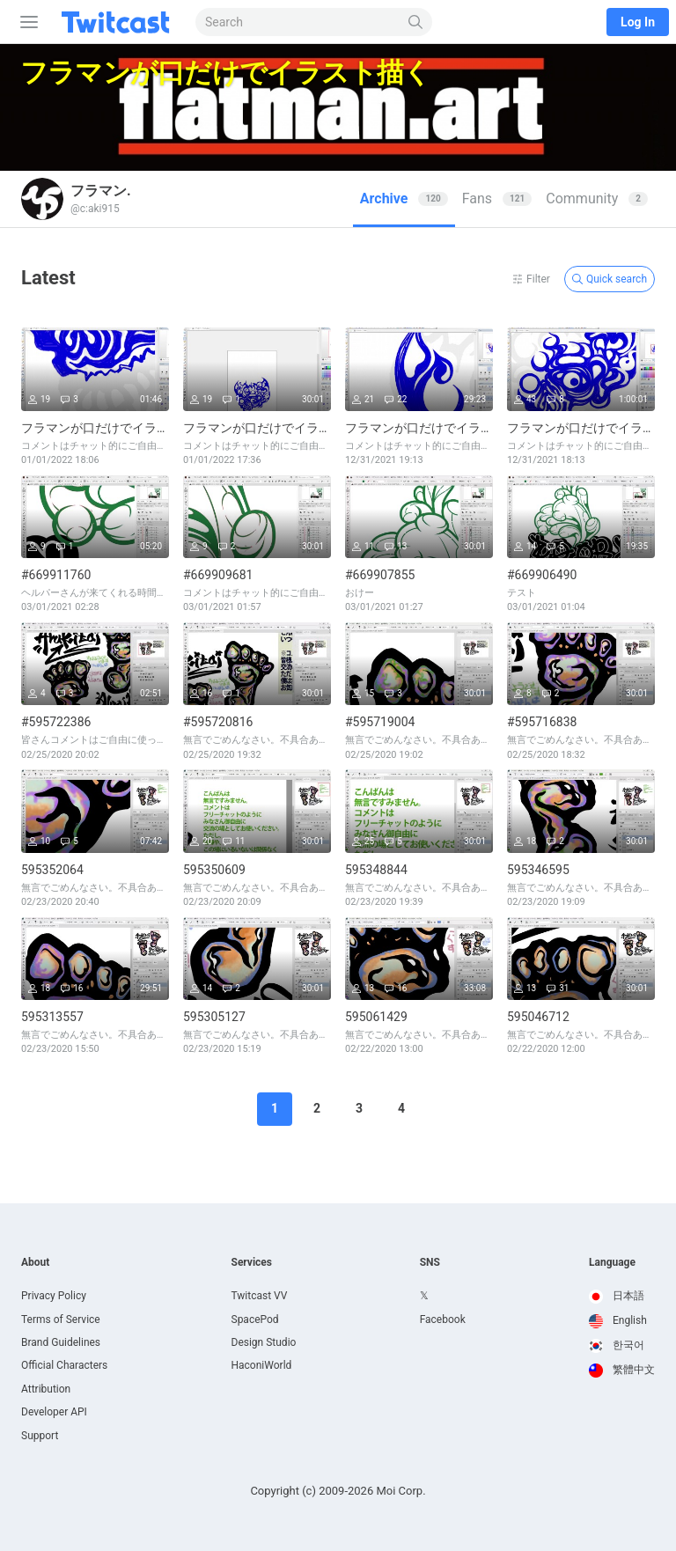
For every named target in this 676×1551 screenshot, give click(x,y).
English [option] (618, 1320)
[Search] (416, 22)
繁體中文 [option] (622, 1370)
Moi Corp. (400, 1490)
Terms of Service (60, 1319)
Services (252, 1262)
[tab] (404, 199)
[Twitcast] (119, 22)
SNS (430, 1262)
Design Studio (264, 1342)
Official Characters (64, 1365)
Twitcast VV (259, 1296)
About (35, 1262)
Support (39, 1436)
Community (597, 198)
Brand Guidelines (60, 1342)
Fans (497, 198)
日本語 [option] (616, 1296)
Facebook (443, 1319)
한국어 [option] (616, 1345)
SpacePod (255, 1319)
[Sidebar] (25, 22)
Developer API (54, 1412)
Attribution (45, 1389)
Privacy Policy (53, 1296)
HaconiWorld (261, 1365)
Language (612, 1262)
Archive (404, 198)
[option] (622, 1297)
